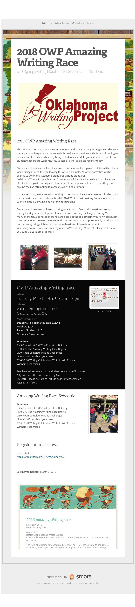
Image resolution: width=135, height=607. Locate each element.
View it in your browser (84, 23)
